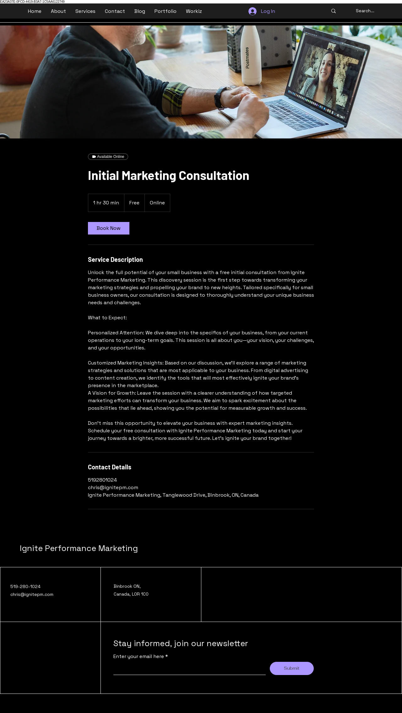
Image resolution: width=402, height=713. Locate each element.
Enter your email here (139, 656)
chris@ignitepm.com (31, 594)
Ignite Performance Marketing (79, 548)
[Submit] (292, 668)
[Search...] (365, 11)
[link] (108, 228)
